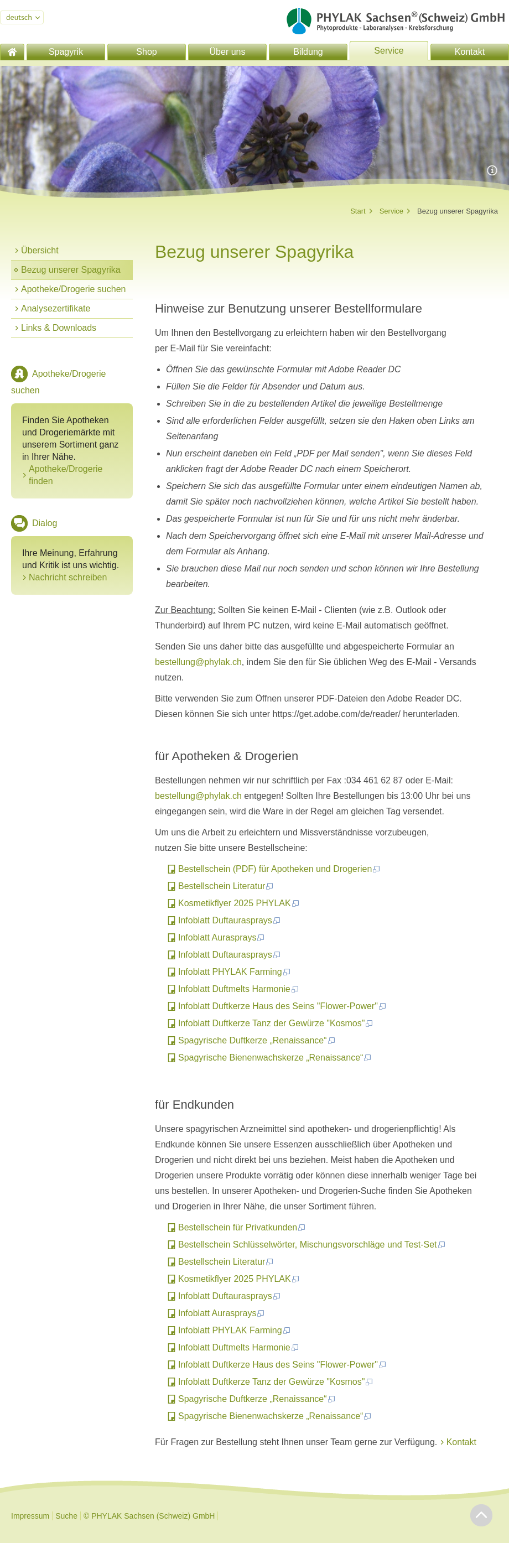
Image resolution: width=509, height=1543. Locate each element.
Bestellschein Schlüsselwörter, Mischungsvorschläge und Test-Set (312, 1244)
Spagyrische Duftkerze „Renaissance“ (257, 1040)
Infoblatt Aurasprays (221, 937)
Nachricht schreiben (68, 577)
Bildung (308, 51)
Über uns (228, 51)
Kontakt (470, 51)
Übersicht (40, 250)
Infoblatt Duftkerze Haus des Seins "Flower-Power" (282, 1006)
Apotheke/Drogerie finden (65, 475)
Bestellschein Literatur (226, 886)
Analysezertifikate (55, 308)
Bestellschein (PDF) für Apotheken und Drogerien (279, 869)
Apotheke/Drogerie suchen (73, 289)
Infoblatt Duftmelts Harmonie (238, 989)
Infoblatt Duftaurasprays (229, 920)
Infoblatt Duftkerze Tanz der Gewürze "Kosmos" (275, 1023)
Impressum (30, 1515)
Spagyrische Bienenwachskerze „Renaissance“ (275, 1057)
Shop (146, 51)
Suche (66, 1515)
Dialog (44, 523)
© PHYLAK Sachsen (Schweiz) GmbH (149, 1515)
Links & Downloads (58, 328)
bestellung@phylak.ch (198, 662)
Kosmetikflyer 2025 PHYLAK (239, 903)
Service (388, 50)
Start (357, 211)
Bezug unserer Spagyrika (71, 269)
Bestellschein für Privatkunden (242, 1227)
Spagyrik (66, 51)
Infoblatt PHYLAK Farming (234, 971)
